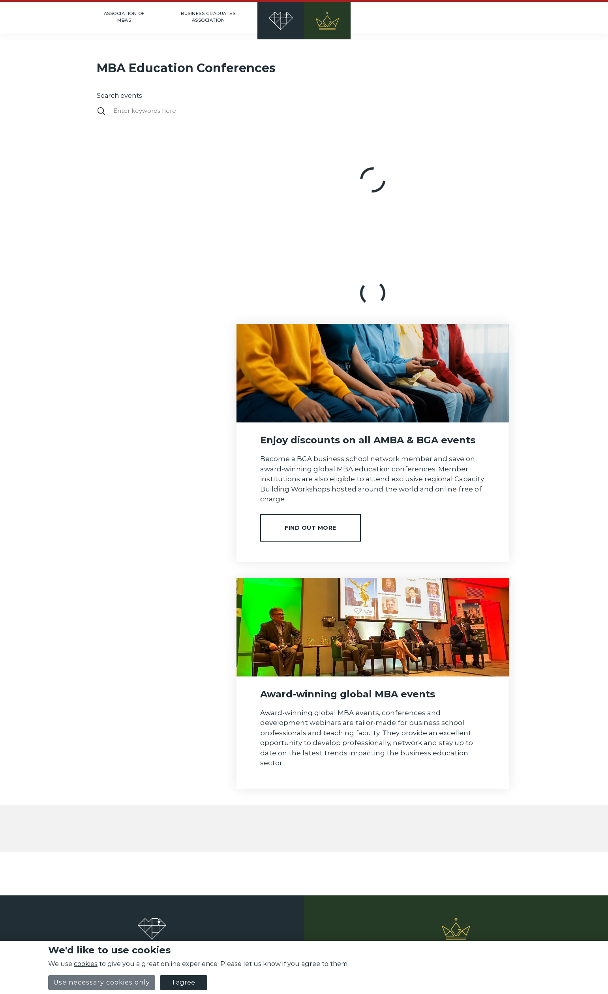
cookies (86, 964)
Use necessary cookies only (101, 982)
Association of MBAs (124, 17)
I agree (184, 982)
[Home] (304, 18)
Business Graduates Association (208, 17)
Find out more (310, 527)
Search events (119, 95)
